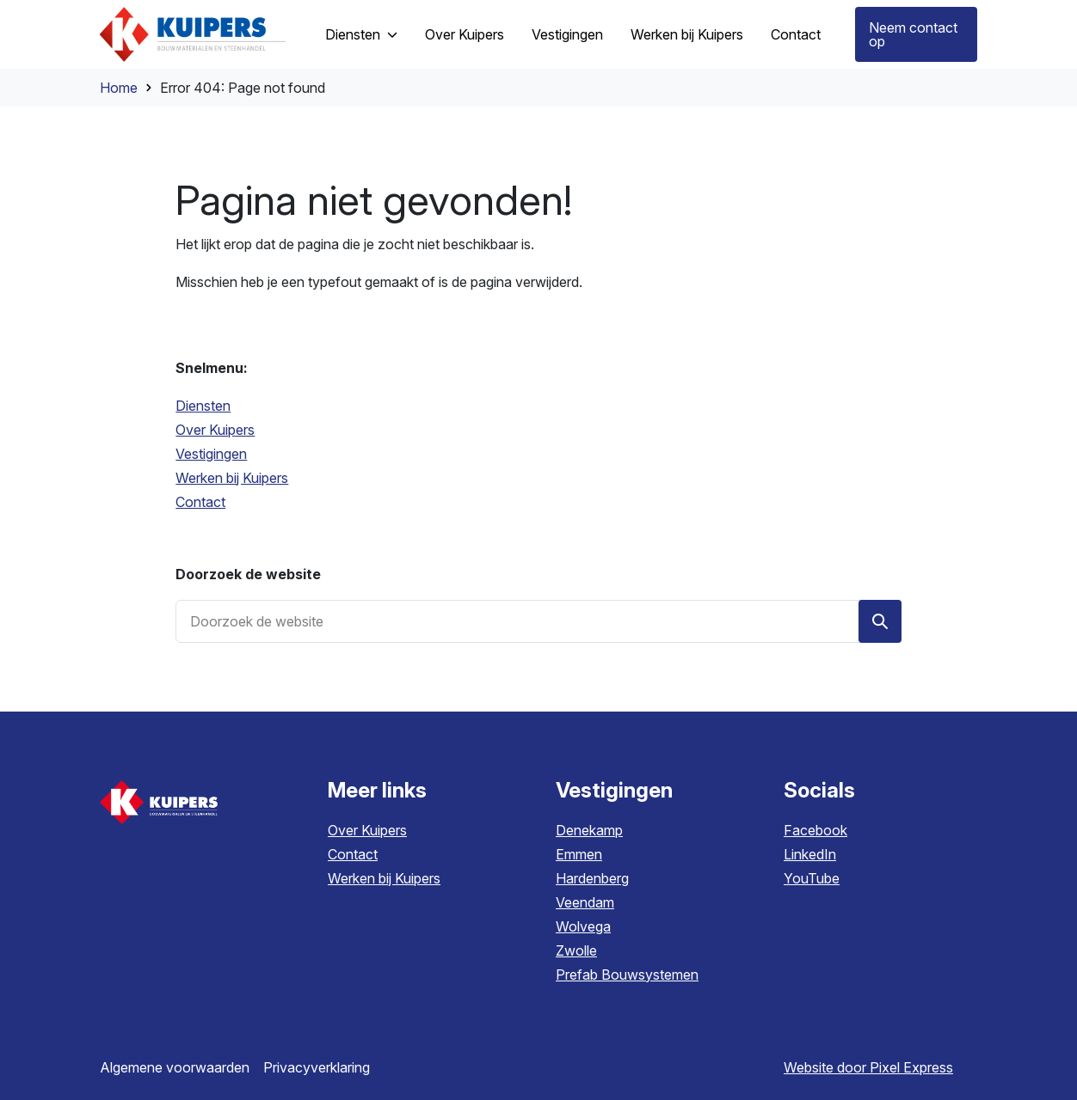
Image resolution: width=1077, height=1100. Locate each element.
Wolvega (583, 926)
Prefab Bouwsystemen (627, 974)
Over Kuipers (367, 830)
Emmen (579, 854)
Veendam (585, 902)
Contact (353, 854)
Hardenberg (592, 878)
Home (119, 87)
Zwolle (576, 950)
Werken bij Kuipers (384, 878)
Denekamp (589, 830)
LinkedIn (810, 854)
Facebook (815, 830)
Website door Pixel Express (868, 1067)
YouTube (812, 878)
